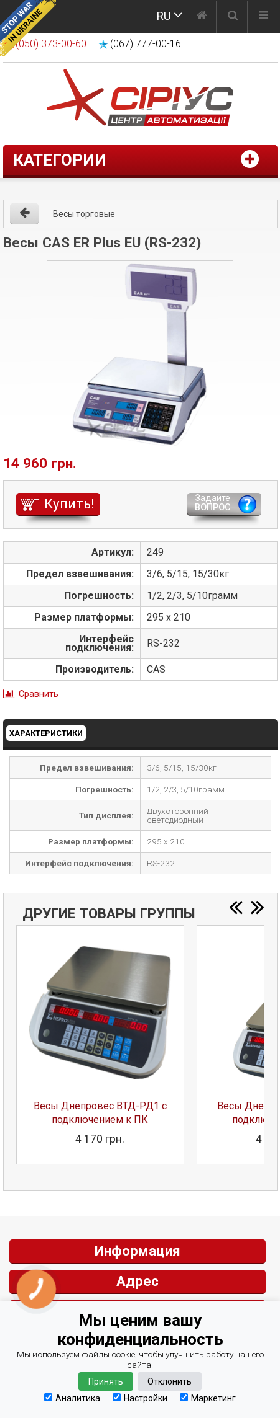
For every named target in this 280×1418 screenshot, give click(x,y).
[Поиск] (233, 17)
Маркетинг (208, 1397)
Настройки (140, 1397)
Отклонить (169, 1381)
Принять (105, 1381)
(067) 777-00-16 (145, 44)
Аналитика (72, 1397)
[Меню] (264, 17)
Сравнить (38, 694)
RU (163, 16)
